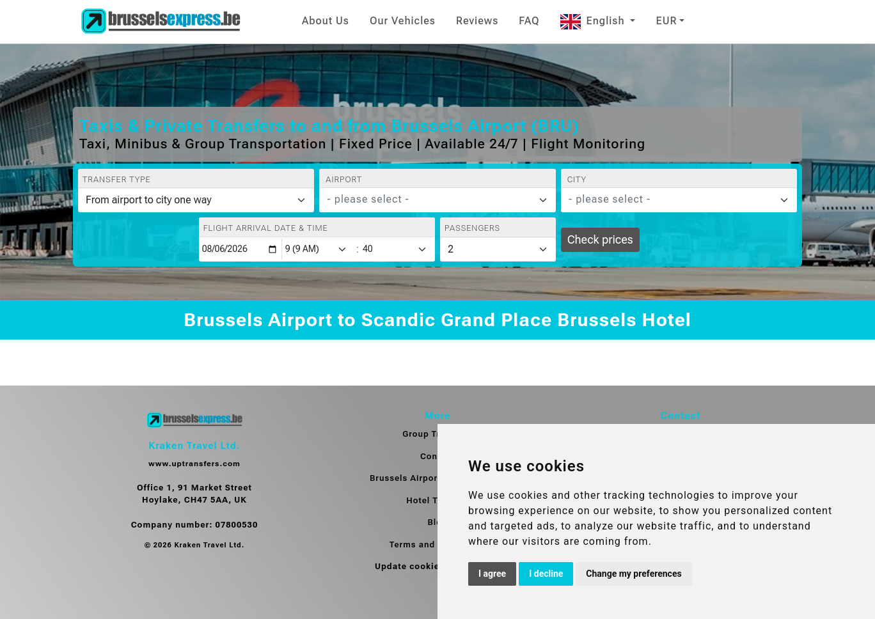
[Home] (160, 21)
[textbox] (429, 199)
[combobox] (437, 200)
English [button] (594, 21)
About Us (325, 21)
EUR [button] (666, 21)
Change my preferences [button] (633, 573)
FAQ (529, 21)
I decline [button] (546, 573)
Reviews (477, 21)
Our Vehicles (403, 21)
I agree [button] (492, 573)
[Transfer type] (196, 200)
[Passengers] (498, 249)
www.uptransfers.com (194, 463)
